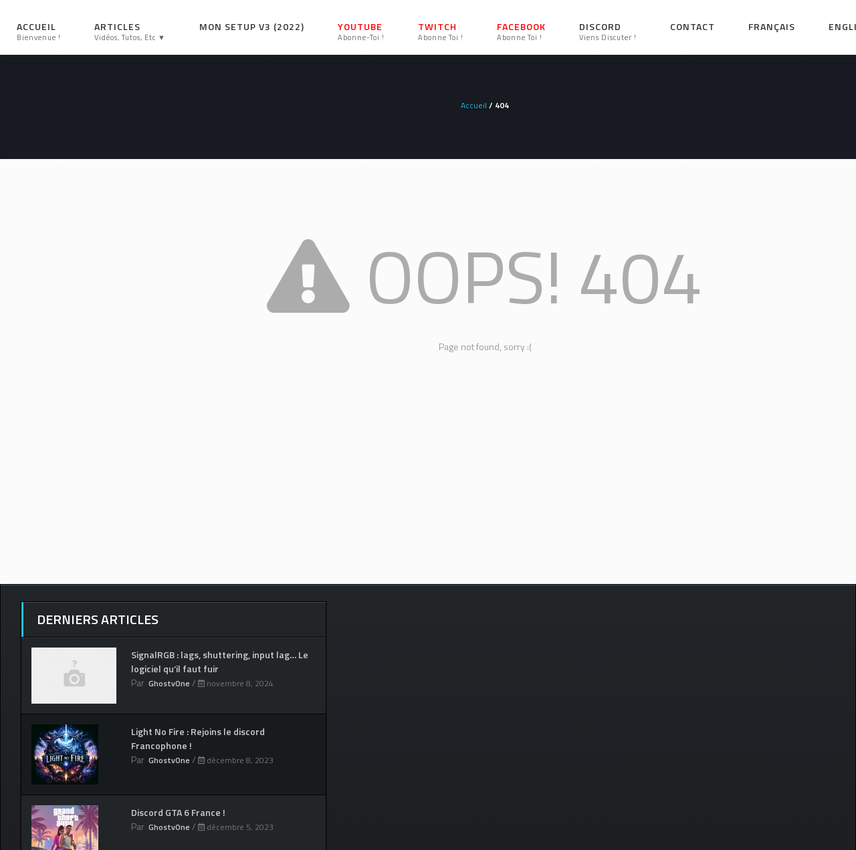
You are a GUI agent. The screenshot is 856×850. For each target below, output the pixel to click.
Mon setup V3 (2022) (251, 26)
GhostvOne (169, 683)
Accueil (39, 31)
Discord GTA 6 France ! (178, 812)
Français (771, 26)
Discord (608, 31)
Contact (692, 26)
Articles (130, 31)
